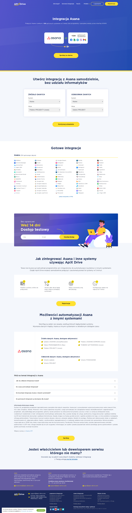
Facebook (40, 167)
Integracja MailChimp (56, 501)
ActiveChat (19, 165)
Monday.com (61, 188)
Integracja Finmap (79, 496)
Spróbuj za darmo (66, 55)
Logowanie (97, 3)
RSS (79, 181)
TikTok (101, 160)
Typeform (102, 169)
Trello (100, 165)
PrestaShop (81, 176)
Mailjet (59, 183)
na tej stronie (72, 459)
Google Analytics (42, 183)
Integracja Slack (54, 499)
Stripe (80, 190)
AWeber (18, 160)
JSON (59, 167)
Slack (79, 188)
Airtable (18, 169)
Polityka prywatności (103, 496)
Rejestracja (111, 3)
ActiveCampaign (21, 162)
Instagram (60, 162)
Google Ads (40, 181)
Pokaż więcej (53, 503)
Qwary (80, 179)
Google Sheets (62, 160)
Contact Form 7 (20, 188)
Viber (100, 172)
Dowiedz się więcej (26, 511)
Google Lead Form (42, 193)
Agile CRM (19, 167)
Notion (80, 162)
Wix (100, 179)
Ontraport (81, 167)
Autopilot (19, 172)
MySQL (80, 160)
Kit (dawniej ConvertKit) (65, 172)
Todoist (101, 162)
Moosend (60, 193)
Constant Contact (21, 186)
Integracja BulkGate (79, 501)
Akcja (30, 106)
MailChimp (61, 176)
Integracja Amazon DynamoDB (83, 495)
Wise (100, 176)
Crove (18, 193)
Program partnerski (103, 498)
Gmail (38, 174)
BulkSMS (18, 179)
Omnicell (80, 165)
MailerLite (60, 179)
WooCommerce (103, 181)
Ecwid (38, 162)
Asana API (29, 431)
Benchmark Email (21, 174)
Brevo (17, 176)
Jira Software (61, 169)
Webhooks (102, 174)
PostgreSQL (81, 174)
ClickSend (19, 181)
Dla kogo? (56, 3)
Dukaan (39, 160)
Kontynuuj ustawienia (66, 124)
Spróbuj (66, 438)
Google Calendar (42, 188)
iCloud (101, 190)
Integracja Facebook (56, 496)
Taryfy (78, 3)
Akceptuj (40, 510)
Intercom (60, 165)
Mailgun (60, 181)
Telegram (81, 193)
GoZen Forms (41, 179)
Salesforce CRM (82, 183)
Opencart (81, 169)
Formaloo (39, 169)
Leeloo (60, 174)
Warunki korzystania (103, 495)
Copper (18, 190)
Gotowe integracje (68, 3)
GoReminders (41, 176)
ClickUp (18, 183)
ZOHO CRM (102, 188)
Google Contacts (42, 190)
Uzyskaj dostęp (69, 237)
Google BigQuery (42, 186)
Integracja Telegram (55, 498)
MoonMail (60, 190)
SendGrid (81, 186)
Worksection (102, 183)
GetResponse (41, 172)
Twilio (100, 167)
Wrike (100, 186)
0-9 (105, 508)
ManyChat (60, 186)
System (30, 98)
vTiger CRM (102, 193)
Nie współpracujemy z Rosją (105, 501)
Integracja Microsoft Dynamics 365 (82, 499)
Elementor (40, 165)
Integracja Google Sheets (57, 495)
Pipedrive (81, 172)
